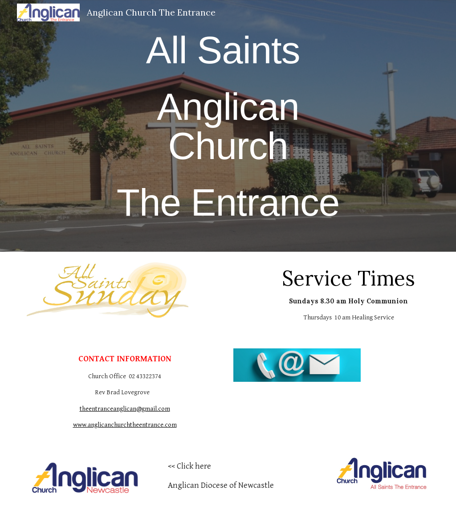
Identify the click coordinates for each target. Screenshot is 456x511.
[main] (227, 126)
